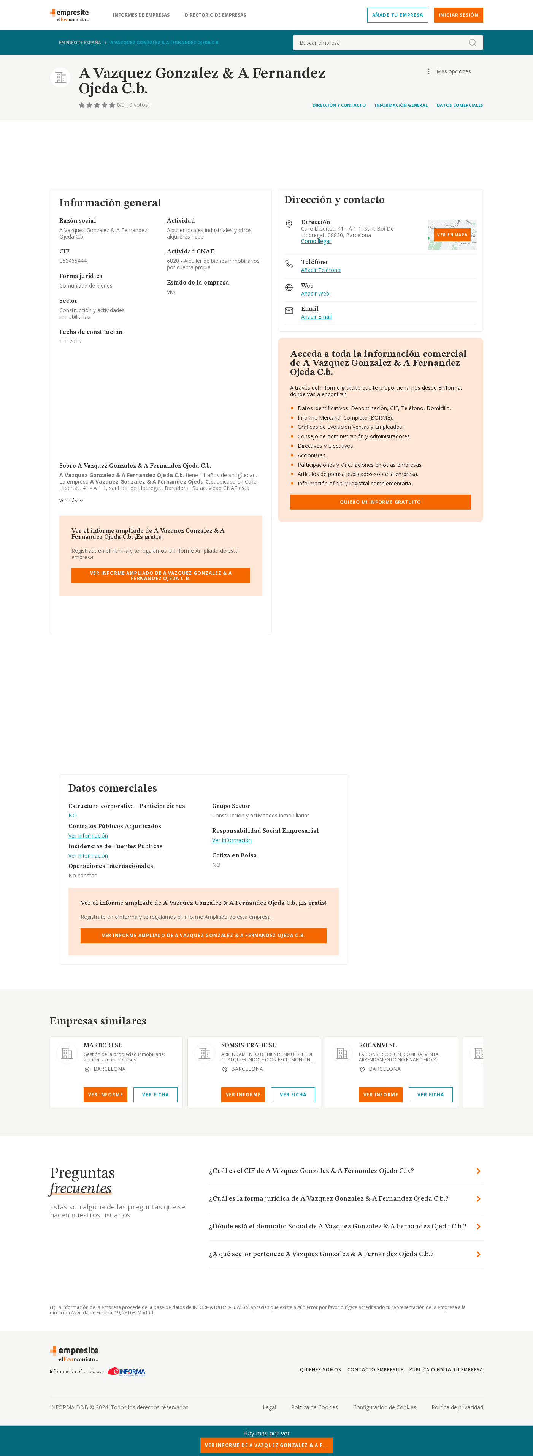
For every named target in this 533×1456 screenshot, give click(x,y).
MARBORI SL (103, 1046)
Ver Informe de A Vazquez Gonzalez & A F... (266, 1445)
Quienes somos (320, 1369)
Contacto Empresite (375, 1369)
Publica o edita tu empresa (446, 1369)
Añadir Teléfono (321, 270)
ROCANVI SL (378, 1046)
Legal (269, 1407)
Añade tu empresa (397, 15)
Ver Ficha (155, 1094)
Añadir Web (315, 294)
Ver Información (88, 836)
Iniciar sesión (459, 15)
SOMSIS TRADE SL (248, 1046)
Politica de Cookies (314, 1407)
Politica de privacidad (457, 1407)
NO (72, 816)
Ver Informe (105, 1094)
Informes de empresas (141, 15)
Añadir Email (316, 317)
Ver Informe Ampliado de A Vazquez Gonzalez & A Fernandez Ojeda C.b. (161, 576)
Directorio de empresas (215, 15)
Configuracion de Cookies (384, 1407)
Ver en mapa (452, 234)
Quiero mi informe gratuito (380, 502)
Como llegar (316, 241)
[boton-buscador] (472, 42)
